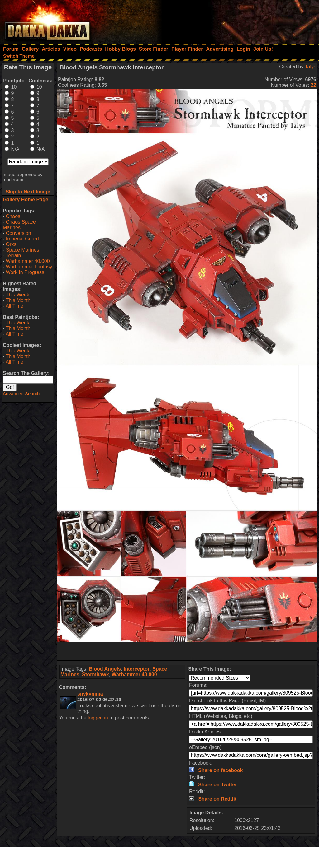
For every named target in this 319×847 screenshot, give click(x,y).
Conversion (18, 233)
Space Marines (22, 250)
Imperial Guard (22, 238)
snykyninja (90, 693)
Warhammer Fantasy (29, 266)
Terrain (13, 255)
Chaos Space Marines (19, 224)
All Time (14, 306)
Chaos (13, 216)
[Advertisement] (235, 20)
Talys (310, 66)
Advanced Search (21, 393)
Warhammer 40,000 (28, 261)
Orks (11, 244)
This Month (18, 300)
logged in (98, 717)
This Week (17, 294)
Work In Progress (25, 272)
